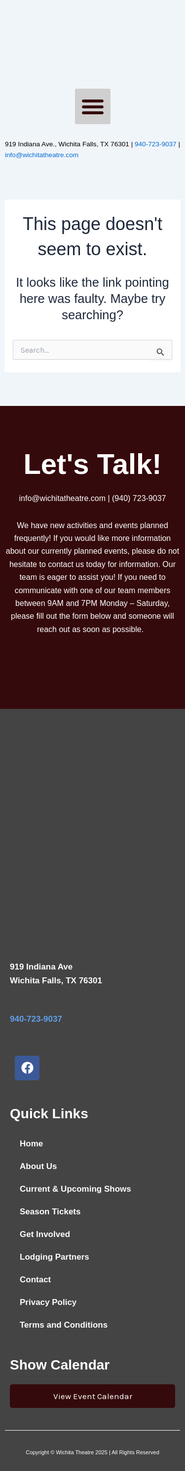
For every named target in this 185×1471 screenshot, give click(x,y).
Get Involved (45, 1234)
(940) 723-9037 (139, 498)
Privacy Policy (48, 1302)
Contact (35, 1279)
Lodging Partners (54, 1257)
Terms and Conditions (64, 1325)
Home (31, 1143)
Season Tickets (50, 1211)
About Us (38, 1166)
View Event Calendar (92, 1396)
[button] (93, 106)
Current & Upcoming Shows (75, 1189)
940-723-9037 (156, 144)
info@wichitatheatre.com (41, 155)
